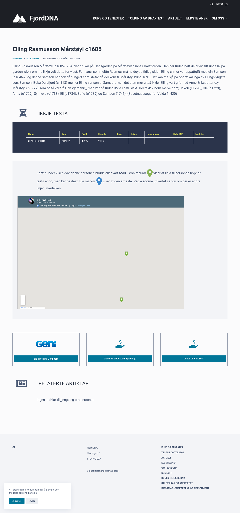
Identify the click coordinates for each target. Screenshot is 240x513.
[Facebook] (13, 447)
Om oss (220, 18)
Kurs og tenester (108, 18)
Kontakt (166, 473)
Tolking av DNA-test (146, 18)
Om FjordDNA (169, 468)
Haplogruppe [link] (153, 134)
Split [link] (119, 134)
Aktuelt (175, 18)
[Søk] (211, 4)
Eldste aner (197, 18)
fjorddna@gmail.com (106, 470)
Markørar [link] (200, 134)
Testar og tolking (172, 452)
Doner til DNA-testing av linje (120, 358)
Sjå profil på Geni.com (46, 358)
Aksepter (16, 501)
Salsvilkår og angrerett (177, 483)
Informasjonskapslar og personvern (185, 488)
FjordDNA (44, 18)
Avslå (32, 501)
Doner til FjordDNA (194, 358)
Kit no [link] (134, 134)
